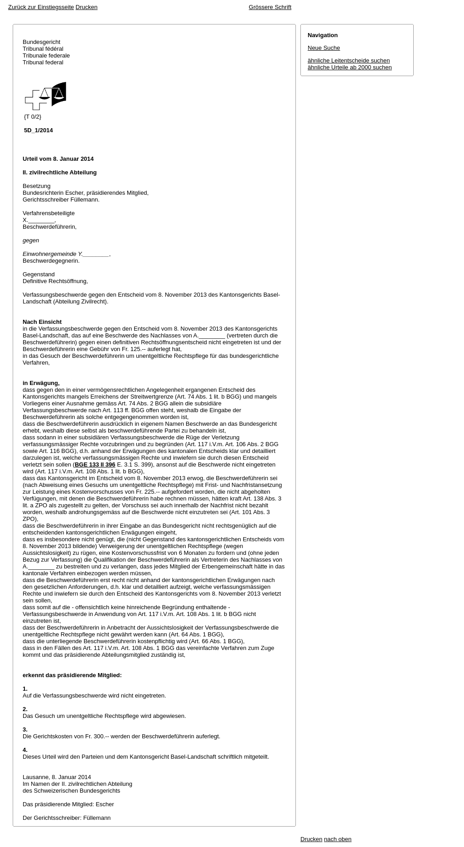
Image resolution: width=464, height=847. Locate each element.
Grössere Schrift (270, 7)
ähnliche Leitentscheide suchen (349, 60)
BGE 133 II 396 (95, 464)
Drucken (86, 7)
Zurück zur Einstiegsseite (41, 7)
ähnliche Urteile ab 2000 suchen (350, 67)
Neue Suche (324, 47)
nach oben (338, 839)
